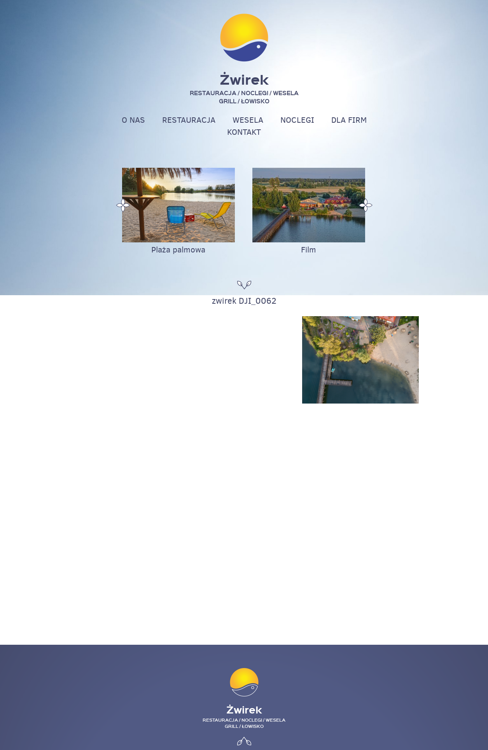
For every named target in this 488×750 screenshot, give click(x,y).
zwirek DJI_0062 (244, 300)
